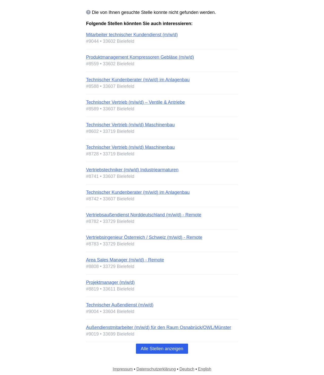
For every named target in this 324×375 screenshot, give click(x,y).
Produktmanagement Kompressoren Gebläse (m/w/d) (140, 57)
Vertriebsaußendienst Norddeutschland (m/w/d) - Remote (143, 214)
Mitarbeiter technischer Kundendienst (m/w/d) (132, 34)
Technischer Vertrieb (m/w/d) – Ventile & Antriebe (135, 102)
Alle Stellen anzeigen (162, 348)
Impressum (123, 369)
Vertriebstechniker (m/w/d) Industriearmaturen (132, 169)
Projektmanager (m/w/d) (110, 282)
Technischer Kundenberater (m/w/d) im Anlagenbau (138, 79)
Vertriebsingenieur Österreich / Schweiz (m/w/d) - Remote (144, 237)
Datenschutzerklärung (156, 369)
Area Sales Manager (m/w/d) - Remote (125, 259)
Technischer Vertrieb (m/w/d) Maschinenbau (130, 124)
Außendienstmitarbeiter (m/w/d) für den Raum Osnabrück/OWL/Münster (158, 327)
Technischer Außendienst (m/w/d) (119, 304)
